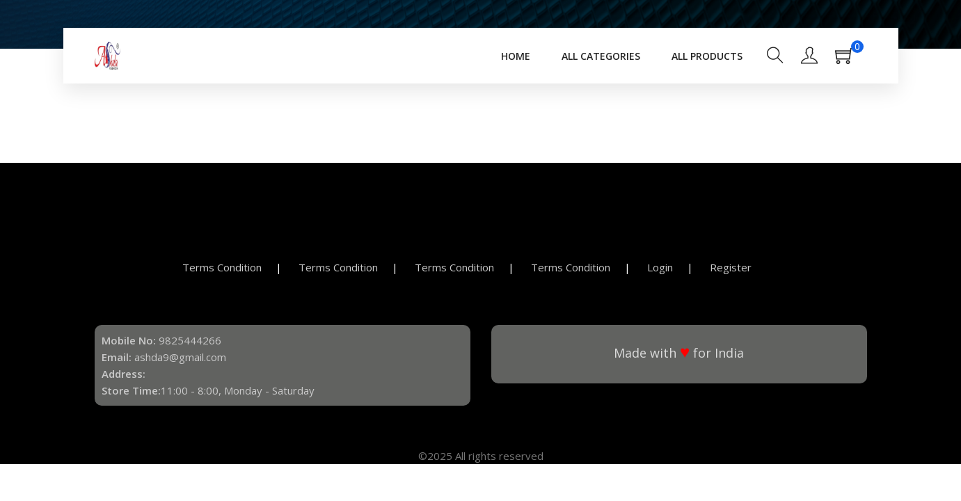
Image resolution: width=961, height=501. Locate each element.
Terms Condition (222, 267)
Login (660, 267)
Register (731, 267)
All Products (707, 56)
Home (515, 56)
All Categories (601, 56)
